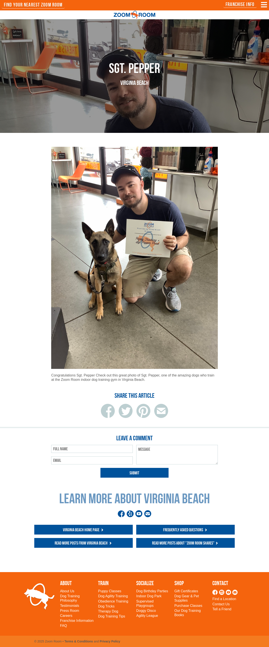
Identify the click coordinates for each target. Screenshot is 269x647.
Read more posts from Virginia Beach (84, 543)
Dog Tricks (106, 606)
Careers (66, 615)
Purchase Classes (188, 605)
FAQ (63, 625)
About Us (67, 591)
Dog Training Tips (111, 616)
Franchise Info (240, 4)
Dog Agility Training (113, 596)
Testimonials (69, 605)
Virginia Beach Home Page (83, 529)
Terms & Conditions (78, 641)
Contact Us (221, 604)
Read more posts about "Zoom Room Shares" (185, 543)
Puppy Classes (109, 591)
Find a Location (224, 599)
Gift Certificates (186, 591)
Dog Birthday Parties (152, 591)
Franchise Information (77, 620)
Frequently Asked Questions (185, 529)
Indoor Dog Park (149, 596)
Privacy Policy (110, 641)
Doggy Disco (146, 610)
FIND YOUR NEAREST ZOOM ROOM (33, 5)
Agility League (147, 615)
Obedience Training (113, 601)
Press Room (69, 610)
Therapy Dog (108, 611)
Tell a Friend (221, 609)
